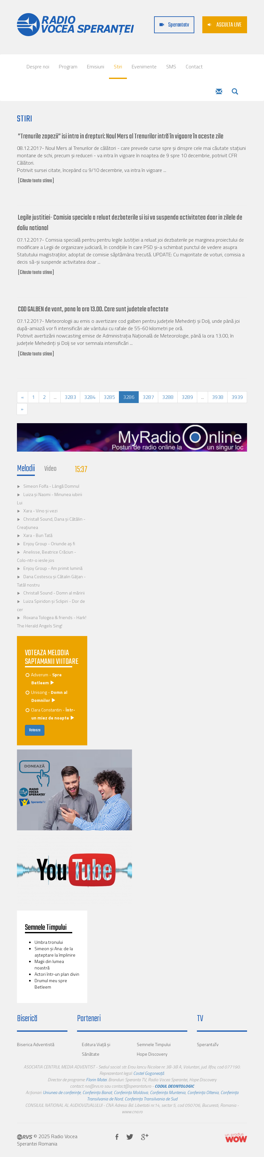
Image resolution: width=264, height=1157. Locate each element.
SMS (171, 66)
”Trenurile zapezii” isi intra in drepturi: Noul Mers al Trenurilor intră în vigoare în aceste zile (120, 136)
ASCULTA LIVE (225, 25)
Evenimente (144, 66)
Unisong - (46, 696)
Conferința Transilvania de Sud (151, 1098)
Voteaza (34, 730)
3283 (70, 397)
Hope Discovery (152, 1054)
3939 (237, 397)
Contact (194, 66)
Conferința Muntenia (167, 1092)
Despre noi (38, 66)
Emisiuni (95, 66)
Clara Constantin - (50, 713)
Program (68, 66)
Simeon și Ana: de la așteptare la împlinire (55, 951)
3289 (187, 397)
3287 (148, 397)
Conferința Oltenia (203, 1092)
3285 (109, 397)
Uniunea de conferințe (62, 1092)
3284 (90, 397)
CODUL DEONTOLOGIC (174, 1086)
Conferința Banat (97, 1092)
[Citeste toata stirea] (36, 181)
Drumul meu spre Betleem (51, 983)
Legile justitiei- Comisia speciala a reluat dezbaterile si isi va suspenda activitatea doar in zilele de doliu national (129, 223)
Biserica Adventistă (35, 1044)
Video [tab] (50, 469)
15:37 (81, 470)
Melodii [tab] (26, 469)
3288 (168, 397)
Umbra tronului (49, 942)
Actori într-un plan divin (57, 974)
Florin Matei (96, 1079)
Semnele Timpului (154, 1044)
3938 (217, 397)
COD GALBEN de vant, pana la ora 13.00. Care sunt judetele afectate (93, 309)
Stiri (118, 66)
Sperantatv (174, 25)
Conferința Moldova (131, 1092)
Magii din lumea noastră (49, 964)
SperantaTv (208, 1044)
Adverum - (44, 678)
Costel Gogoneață (148, 1073)
